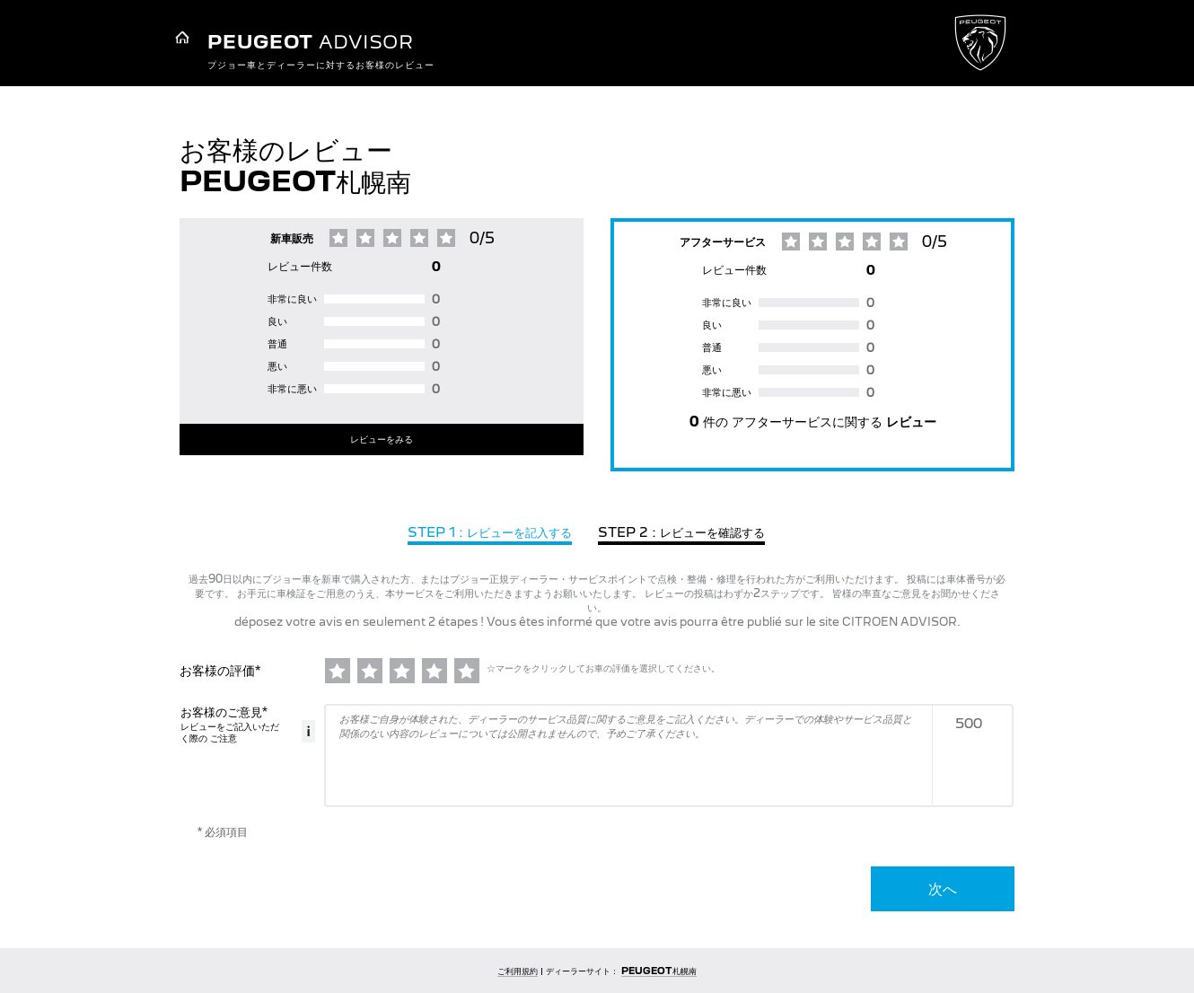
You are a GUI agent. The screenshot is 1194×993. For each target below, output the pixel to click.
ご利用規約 (517, 970)
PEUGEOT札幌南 (659, 970)
